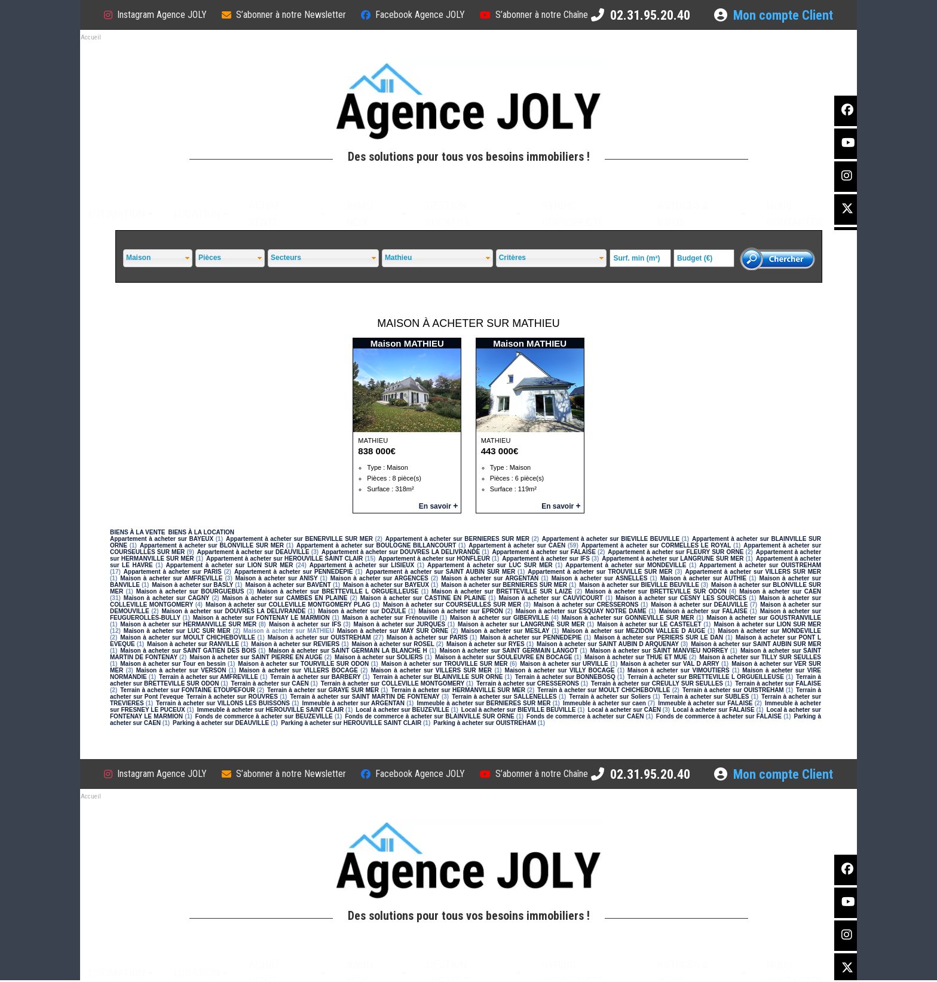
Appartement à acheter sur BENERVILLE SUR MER (299, 539)
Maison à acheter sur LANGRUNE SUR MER (521, 624)
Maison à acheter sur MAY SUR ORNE (392, 631)
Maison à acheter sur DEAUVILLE (699, 604)
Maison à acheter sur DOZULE (362, 611)
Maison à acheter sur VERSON (181, 670)
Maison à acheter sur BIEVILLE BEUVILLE (639, 585)
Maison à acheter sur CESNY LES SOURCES (681, 598)
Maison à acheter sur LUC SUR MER (177, 631)
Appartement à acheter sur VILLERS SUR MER (753, 571)
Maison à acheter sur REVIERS (295, 644)
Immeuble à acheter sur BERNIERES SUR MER (483, 703)
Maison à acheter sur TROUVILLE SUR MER (444, 663)
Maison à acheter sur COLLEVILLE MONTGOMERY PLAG (288, 604)
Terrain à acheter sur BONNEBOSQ (565, 677)
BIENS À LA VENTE (137, 532)
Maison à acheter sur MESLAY (505, 631)
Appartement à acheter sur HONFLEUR (434, 558)
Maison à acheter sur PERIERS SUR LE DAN (658, 637)
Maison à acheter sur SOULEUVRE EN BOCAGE (503, 657)
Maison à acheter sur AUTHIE (703, 578)
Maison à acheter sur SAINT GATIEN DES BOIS (188, 650)
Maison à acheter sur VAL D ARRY (669, 663)
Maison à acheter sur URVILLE (564, 663)
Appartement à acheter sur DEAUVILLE (253, 552)
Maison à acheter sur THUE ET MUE (635, 657)
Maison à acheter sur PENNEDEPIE (530, 637)
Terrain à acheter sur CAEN (270, 683)
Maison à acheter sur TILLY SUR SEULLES (760, 657)
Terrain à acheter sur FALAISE (778, 683)
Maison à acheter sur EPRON (460, 611)
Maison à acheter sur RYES (485, 644)
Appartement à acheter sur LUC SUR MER (490, 565)
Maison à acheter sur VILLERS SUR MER (431, 670)
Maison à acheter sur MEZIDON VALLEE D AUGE (633, 631)
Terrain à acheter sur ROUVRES (232, 696)
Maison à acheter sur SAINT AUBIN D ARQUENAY (608, 644)
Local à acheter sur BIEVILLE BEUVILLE (518, 709)
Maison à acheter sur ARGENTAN (489, 578)
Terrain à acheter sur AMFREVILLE (208, 677)
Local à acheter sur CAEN (624, 709)
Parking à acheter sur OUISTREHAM (484, 723)
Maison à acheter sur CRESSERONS (586, 604)
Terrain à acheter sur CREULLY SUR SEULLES (657, 683)
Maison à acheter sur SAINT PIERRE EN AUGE (256, 657)
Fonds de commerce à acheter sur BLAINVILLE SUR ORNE (429, 716)
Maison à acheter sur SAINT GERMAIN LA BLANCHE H (347, 650)
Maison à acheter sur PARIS (427, 637)
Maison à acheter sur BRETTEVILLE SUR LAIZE (501, 591)
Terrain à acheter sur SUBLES (706, 696)
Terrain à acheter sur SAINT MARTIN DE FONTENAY (364, 696)
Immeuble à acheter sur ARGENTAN (353, 703)
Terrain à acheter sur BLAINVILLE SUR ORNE (438, 677)
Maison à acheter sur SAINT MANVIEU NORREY (659, 650)
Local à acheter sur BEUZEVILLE (402, 709)
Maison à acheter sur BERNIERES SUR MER (504, 585)
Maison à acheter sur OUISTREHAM (319, 637)
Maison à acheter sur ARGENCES (379, 578)
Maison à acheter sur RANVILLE (193, 644)
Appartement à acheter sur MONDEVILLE (625, 565)
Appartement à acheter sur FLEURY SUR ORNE (675, 552)
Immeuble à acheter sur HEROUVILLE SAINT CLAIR (270, 709)
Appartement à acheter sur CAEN (516, 545)
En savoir (438, 506)
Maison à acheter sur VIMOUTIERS (678, 670)
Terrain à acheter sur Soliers (610, 696)
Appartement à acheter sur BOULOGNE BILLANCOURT (376, 545)
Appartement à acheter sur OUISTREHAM (760, 565)
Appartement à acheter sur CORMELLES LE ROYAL (656, 545)
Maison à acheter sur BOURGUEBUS (190, 591)
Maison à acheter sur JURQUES (400, 624)
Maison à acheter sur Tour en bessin (172, 663)
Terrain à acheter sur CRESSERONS (527, 683)
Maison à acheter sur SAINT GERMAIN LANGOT (508, 650)
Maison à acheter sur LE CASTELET (649, 624)
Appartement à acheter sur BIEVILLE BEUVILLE (610, 539)
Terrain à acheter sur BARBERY (315, 677)
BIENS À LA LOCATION (201, 532)
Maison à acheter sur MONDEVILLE (769, 631)
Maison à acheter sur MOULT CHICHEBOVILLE (187, 637)
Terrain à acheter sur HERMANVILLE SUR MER (458, 690)
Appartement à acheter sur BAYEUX (161, 539)
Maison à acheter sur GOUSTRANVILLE (763, 617)
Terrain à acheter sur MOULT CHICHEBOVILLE (603, 690)
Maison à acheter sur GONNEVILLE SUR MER (628, 617)
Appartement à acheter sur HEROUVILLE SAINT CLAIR (284, 558)
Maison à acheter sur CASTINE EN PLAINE (423, 598)
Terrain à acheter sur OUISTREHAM (733, 690)
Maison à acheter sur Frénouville (389, 617)
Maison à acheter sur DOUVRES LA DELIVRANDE (234, 611)
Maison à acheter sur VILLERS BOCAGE (298, 670)
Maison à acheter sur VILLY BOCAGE (560, 670)
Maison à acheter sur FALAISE (703, 611)
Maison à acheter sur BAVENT (288, 585)
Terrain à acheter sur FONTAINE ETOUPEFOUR (187, 690)
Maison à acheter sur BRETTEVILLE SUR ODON (656, 591)
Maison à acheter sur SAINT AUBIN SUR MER (756, 644)
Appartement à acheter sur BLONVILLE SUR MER (212, 545)
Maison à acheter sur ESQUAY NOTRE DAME (581, 611)
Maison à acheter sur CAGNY (167, 598)
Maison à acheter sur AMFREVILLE (171, 578)
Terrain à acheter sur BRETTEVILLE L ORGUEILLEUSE (705, 677)
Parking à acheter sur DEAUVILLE (221, 723)
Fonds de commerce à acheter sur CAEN (585, 716)
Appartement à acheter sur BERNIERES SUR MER (457, 539)
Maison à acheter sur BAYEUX (386, 585)
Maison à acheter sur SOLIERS (378, 657)
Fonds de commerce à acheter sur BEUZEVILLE (264, 716)
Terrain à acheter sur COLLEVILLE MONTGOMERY (392, 683)
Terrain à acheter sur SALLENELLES (504, 696)
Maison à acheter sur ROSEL (392, 644)
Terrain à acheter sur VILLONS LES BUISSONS (223, 703)
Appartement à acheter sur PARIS (173, 571)
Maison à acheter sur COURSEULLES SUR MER (452, 604)
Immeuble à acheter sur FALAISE (705, 703)
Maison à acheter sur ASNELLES (600, 578)
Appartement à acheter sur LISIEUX (362, 565)
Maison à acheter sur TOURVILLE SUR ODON (303, 663)
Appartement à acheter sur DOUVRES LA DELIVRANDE (400, 552)
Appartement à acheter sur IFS (546, 558)
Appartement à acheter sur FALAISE (544, 552)
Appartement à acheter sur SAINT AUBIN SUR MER (441, 571)
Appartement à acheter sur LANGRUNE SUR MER (672, 558)
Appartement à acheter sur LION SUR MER (229, 565)
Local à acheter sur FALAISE (713, 709)
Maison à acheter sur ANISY (276, 578)
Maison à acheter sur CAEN (780, 591)
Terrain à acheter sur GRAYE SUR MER (323, 690)
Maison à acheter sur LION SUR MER (767, 624)
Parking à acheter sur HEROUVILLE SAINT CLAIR (351, 723)
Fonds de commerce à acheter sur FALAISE (719, 716)
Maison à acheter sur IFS (305, 624)
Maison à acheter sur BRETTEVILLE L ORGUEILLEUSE (337, 591)
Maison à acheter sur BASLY (192, 585)
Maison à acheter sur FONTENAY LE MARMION (261, 617)
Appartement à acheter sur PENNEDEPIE (293, 571)
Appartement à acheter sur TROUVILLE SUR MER (600, 571)
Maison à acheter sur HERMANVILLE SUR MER (188, 624)
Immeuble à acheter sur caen (604, 703)
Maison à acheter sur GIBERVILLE (499, 617)
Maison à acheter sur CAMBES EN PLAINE (285, 598)
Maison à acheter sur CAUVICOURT (550, 598)
